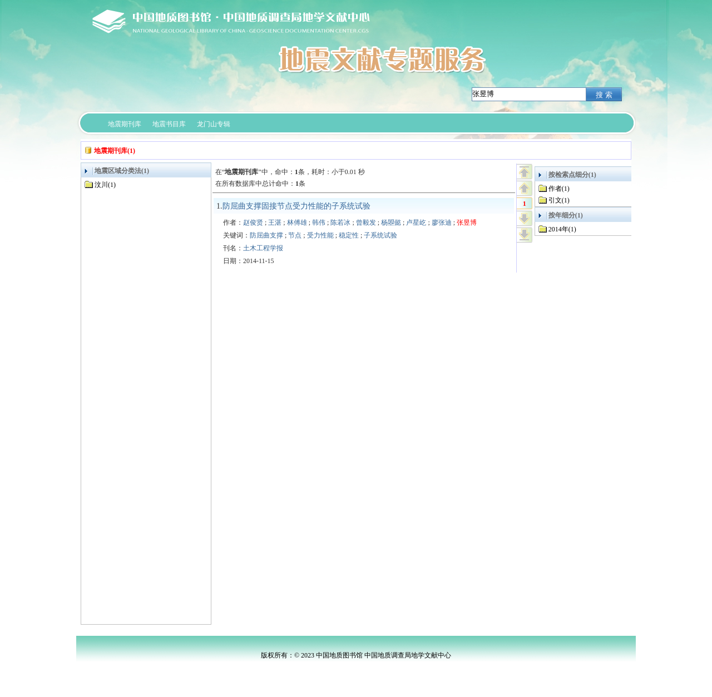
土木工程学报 (263, 248)
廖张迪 (442, 222)
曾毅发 (366, 222)
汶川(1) (105, 185)
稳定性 (349, 235)
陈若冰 (340, 222)
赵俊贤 (253, 222)
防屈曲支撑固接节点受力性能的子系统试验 (296, 206)
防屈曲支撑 (266, 235)
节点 (294, 235)
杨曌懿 (391, 222)
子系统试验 (380, 235)
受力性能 (320, 235)
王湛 (274, 222)
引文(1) (559, 200)
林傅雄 (297, 222)
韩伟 (318, 222)
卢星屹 (416, 222)
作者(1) (559, 188)
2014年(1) (562, 229)
